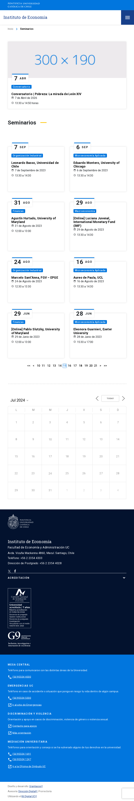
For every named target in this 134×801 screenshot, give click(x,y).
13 (54, 365)
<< (28, 365)
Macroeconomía (85, 211)
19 (86, 365)
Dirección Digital (27, 791)
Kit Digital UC (28, 796)
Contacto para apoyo (24, 725)
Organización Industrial (27, 155)
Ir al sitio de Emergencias (27, 704)
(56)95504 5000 (21, 697)
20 (90, 365)
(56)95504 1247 (21, 759)
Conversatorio (21, 86)
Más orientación (21, 732)
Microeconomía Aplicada (90, 155)
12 (48, 365)
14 (59, 365)
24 (50, 473)
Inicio (10, 28)
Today (110, 398)
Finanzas (18, 211)
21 (95, 365)
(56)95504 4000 (21, 676)
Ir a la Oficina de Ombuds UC (29, 766)
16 (69, 365)
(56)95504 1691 (21, 753)
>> (105, 365)
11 (43, 365)
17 (75, 365)
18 (80, 365)
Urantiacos (35, 786)
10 (38, 365)
